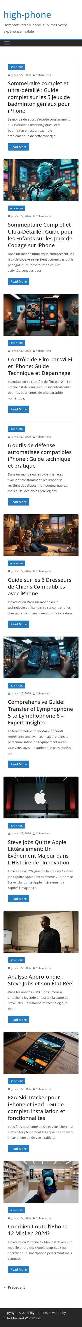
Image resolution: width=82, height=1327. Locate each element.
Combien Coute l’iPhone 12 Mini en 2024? (38, 1230)
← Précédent (14, 1287)
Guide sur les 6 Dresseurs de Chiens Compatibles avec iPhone (40, 586)
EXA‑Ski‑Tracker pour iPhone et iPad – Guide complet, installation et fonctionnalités (36, 1107)
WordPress (33, 1318)
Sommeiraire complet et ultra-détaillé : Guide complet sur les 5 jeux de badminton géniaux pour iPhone (39, 97)
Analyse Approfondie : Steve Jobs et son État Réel (40, 980)
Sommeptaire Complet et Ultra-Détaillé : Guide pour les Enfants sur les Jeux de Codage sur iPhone (40, 235)
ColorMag (10, 1318)
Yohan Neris (43, 75)
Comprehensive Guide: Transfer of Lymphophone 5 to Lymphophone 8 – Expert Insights (40, 712)
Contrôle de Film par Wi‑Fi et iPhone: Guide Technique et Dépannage (40, 366)
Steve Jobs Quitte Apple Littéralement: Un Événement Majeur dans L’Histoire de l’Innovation (38, 852)
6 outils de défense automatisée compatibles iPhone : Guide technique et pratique (40, 455)
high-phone (27, 14)
